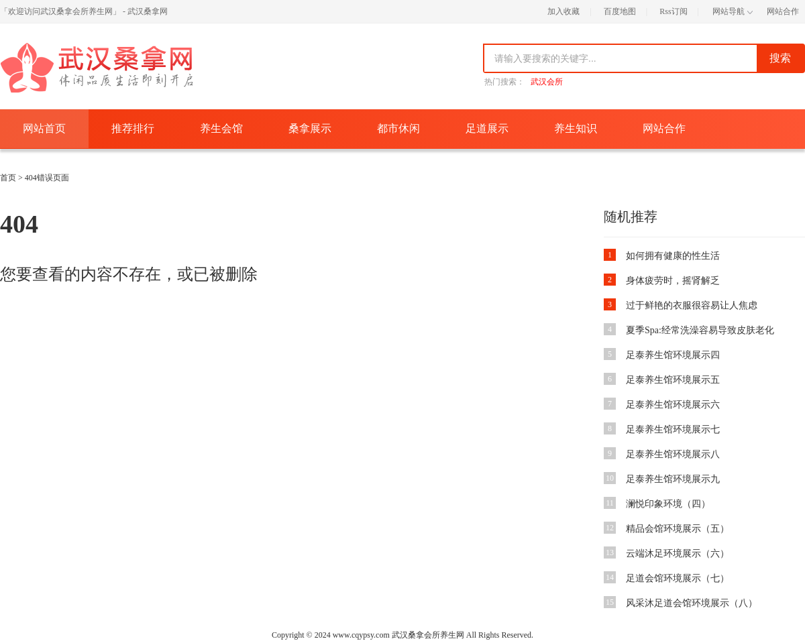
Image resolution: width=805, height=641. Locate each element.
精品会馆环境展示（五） (677, 529)
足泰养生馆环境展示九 (673, 479)
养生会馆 (221, 128)
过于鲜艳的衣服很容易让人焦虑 (691, 305)
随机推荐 (630, 216)
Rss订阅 (673, 11)
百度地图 (620, 11)
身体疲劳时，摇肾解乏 (673, 281)
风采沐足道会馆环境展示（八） (691, 603)
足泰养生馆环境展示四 (673, 355)
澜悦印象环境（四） (668, 504)
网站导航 (732, 11)
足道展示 (487, 128)
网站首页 (44, 128)
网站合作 (783, 11)
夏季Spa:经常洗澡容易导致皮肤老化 (700, 330)
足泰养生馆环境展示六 (673, 405)
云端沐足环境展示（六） (677, 553)
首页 (8, 177)
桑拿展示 (309, 128)
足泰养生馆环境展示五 (673, 380)
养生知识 (575, 128)
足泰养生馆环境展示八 (673, 454)
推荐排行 (132, 128)
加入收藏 (563, 11)
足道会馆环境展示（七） (677, 578)
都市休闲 (398, 128)
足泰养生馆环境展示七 (673, 429)
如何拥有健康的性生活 (673, 256)
